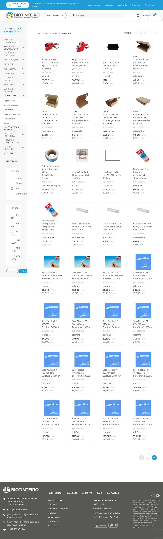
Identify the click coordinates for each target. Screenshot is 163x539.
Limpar (12, 271)
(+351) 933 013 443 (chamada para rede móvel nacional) (23, 523)
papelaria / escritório (48, 33)
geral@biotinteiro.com (17, 509)
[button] (25, 41)
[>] (154, 457)
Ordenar (128, 32)
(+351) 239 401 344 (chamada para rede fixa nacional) (23, 516)
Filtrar (24, 271)
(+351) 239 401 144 (16, 529)
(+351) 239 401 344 (17, 4)
